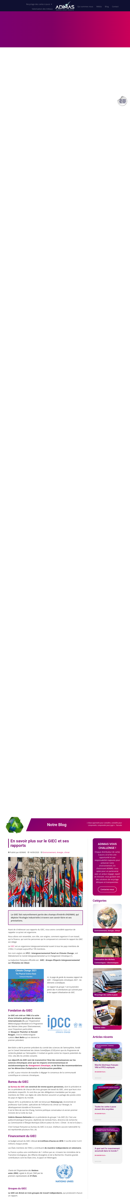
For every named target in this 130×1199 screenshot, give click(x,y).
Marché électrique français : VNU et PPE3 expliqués (107, 1066)
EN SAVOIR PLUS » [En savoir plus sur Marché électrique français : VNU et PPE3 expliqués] (100, 1072)
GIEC (13, 946)
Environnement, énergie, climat (56, 852)
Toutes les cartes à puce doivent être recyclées (105, 1108)
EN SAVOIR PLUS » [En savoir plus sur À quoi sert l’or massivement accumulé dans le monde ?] (100, 1155)
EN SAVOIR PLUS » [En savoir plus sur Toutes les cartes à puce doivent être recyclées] (100, 1113)
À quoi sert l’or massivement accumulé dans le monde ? (107, 1149)
